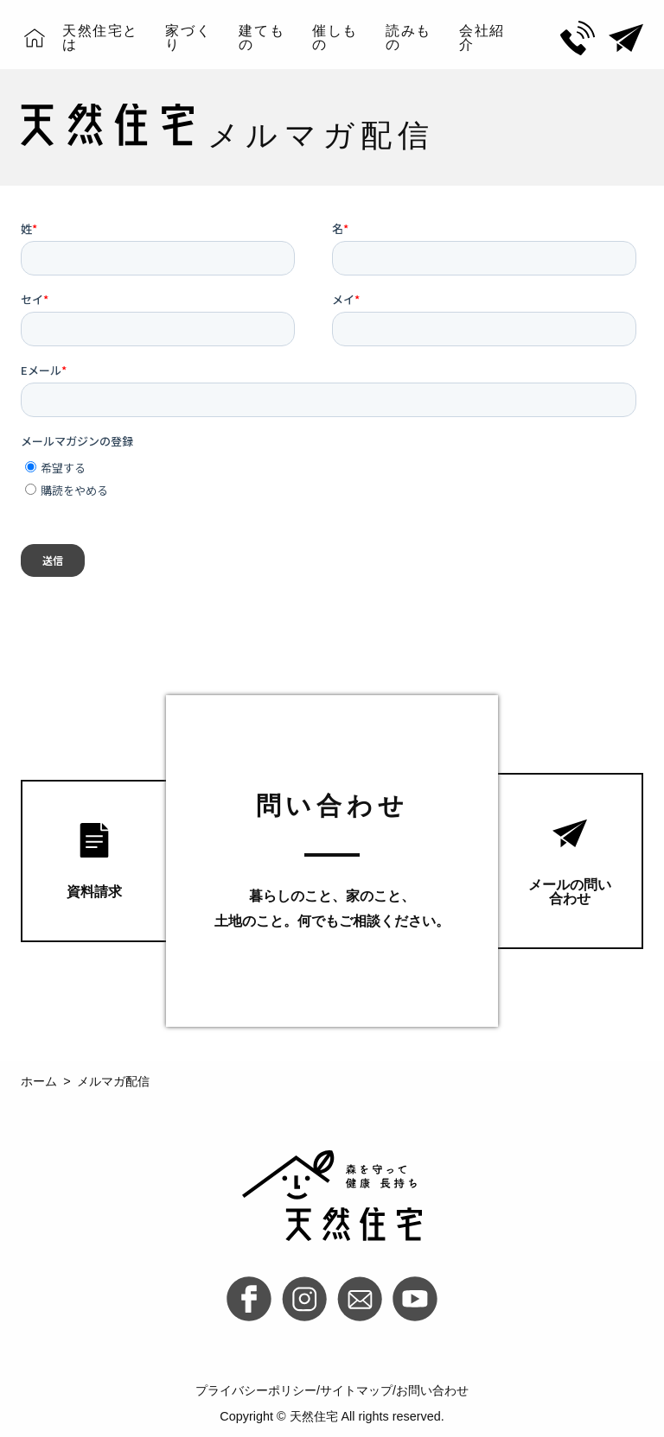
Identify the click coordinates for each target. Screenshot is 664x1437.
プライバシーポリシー (255, 1390)
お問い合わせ (432, 1390)
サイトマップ (356, 1390)
